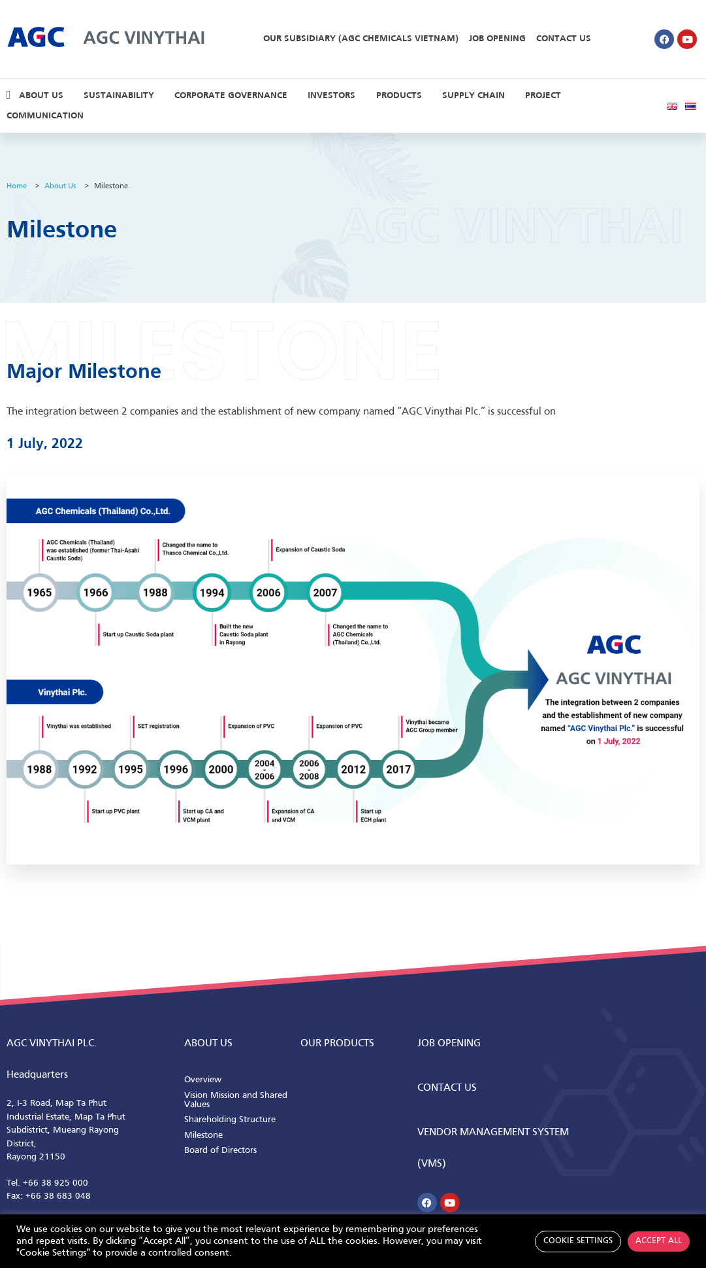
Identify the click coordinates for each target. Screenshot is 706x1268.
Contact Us (563, 39)
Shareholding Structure (230, 1120)
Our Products (337, 1043)
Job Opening (497, 39)
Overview (202, 1080)
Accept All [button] (658, 1241)
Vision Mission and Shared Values (235, 1100)
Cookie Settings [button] (578, 1241)
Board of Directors (220, 1150)
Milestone (203, 1135)
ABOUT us (208, 1043)
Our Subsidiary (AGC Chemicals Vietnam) (360, 39)
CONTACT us (447, 1088)
